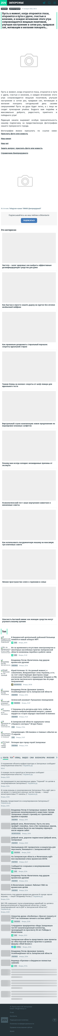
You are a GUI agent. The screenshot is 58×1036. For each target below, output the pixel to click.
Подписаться (29, 220)
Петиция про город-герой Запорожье (28, 742)
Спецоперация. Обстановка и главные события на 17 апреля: (34, 733)
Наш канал (6, 138)
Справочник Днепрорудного (14, 153)
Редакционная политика (19, 1020)
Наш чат (5, 143)
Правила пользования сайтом (21, 1027)
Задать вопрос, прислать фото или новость (22, 148)
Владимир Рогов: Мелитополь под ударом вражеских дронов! (30, 661)
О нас (12, 1012)
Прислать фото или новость (14, 133)
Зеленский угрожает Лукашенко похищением (32, 700)
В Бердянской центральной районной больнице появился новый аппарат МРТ (33, 638)
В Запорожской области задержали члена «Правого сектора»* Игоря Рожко (30, 723)
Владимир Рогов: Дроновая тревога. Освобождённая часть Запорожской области (31, 690)
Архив (12, 1031)
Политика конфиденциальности (22, 1024)
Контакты (13, 1016)
